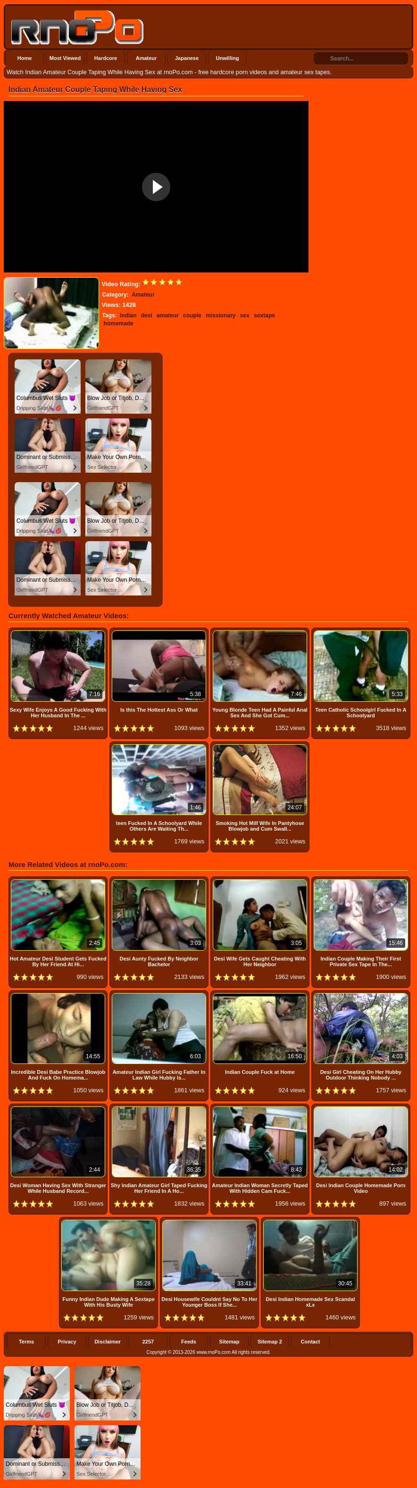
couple (192, 315)
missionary (220, 315)
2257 (148, 1341)
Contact (310, 1341)
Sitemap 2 (270, 1341)
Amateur (146, 58)
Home (24, 58)
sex (245, 315)
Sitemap (229, 1341)
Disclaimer (107, 1341)
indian (128, 315)
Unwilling (227, 58)
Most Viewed (65, 58)
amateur (168, 315)
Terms (26, 1341)
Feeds (188, 1341)
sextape (264, 315)
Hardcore (105, 58)
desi (146, 315)
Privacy (67, 1341)
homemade (118, 323)
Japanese (187, 58)
